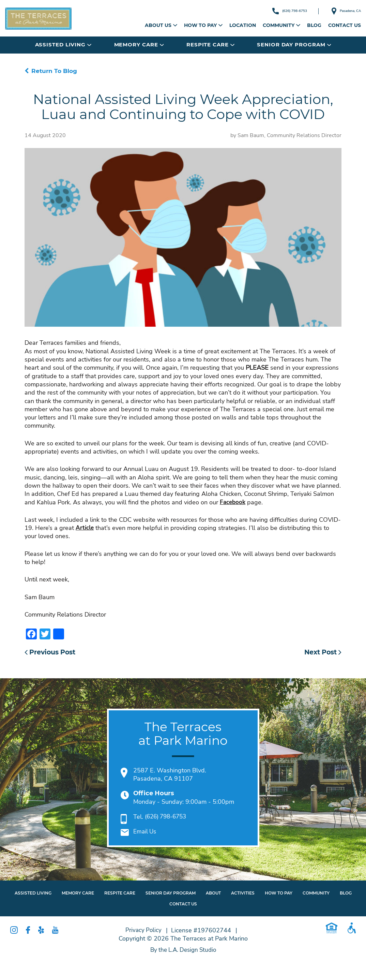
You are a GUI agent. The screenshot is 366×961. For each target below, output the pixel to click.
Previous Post (52, 653)
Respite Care (210, 44)
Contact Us (344, 25)
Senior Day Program (294, 44)
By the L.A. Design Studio (183, 951)
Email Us (145, 833)
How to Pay (203, 25)
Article (85, 528)
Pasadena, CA (340, 11)
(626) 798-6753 (271, 11)
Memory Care (139, 44)
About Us (161, 25)
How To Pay (278, 894)
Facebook (233, 502)
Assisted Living (63, 44)
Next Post (321, 653)
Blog (314, 25)
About (213, 894)
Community (281, 25)
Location (242, 25)
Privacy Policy (143, 931)
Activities (243, 894)
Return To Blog (52, 71)
